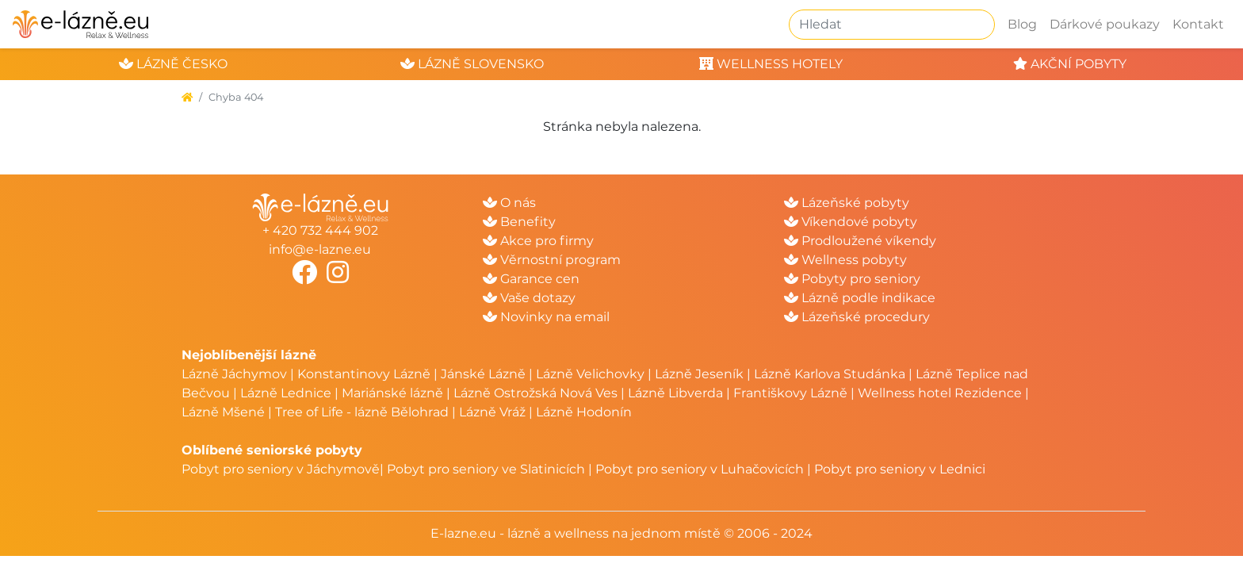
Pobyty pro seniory (852, 278)
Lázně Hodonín (584, 412)
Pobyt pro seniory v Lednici (899, 469)
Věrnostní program (552, 259)
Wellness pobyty (845, 259)
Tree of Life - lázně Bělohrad (362, 412)
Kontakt (1198, 24)
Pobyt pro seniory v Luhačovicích (699, 469)
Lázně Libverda (675, 392)
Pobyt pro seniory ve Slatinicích (486, 469)
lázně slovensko (472, 63)
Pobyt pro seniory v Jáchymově (281, 469)
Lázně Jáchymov (236, 373)
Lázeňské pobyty (846, 202)
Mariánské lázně (392, 392)
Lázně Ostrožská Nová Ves (535, 392)
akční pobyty (1069, 63)
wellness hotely (771, 63)
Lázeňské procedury (857, 316)
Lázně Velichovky (590, 373)
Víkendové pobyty (850, 221)
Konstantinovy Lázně (363, 373)
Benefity (519, 221)
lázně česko (173, 63)
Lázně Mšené (223, 412)
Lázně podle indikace (859, 297)
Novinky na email (546, 316)
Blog (1022, 24)
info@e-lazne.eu (320, 249)
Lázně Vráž (492, 412)
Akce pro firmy (538, 240)
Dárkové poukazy (1105, 24)
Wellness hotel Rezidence (940, 392)
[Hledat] (892, 25)
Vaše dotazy (529, 297)
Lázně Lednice (285, 392)
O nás (509, 202)
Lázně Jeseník (699, 373)
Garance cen (531, 278)
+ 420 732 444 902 (320, 230)
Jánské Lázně (485, 373)
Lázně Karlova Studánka (829, 373)
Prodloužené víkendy (860, 240)
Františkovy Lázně (790, 392)
